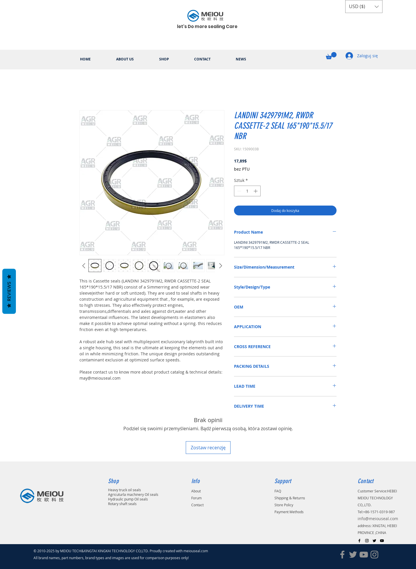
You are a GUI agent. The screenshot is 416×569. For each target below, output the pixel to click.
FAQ (277, 491)
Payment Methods (289, 511)
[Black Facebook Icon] (359, 540)
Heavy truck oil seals (124, 489)
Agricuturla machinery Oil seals (133, 494)
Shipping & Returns (289, 498)
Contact (197, 505)
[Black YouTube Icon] (382, 540)
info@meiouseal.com (378, 518)
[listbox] (363, 6)
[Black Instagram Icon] (367, 540)
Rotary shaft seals (122, 503)
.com (205, 550)
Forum (196, 498)
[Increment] (256, 191)
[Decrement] (238, 191)
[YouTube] (364, 554)
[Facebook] (342, 554)
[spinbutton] (247, 191)
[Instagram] (374, 554)
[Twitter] (353, 554)
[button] (363, 6)
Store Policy (283, 505)
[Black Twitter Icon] (374, 540)
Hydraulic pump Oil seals (128, 499)
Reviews (9, 291)
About (196, 491)
